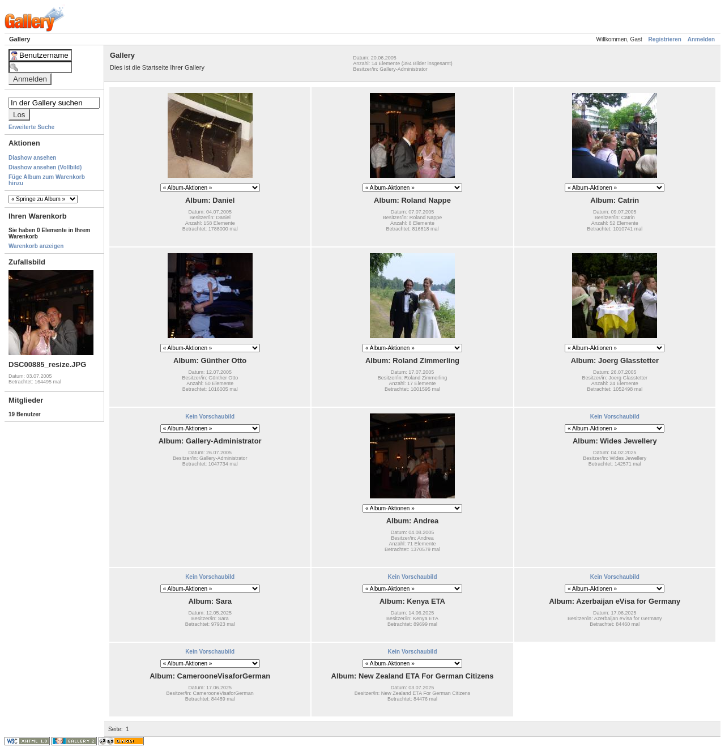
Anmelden (701, 39)
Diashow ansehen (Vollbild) (45, 167)
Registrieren (665, 39)
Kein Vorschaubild (209, 416)
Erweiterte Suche (31, 127)
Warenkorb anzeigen (35, 246)
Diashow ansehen (32, 158)
